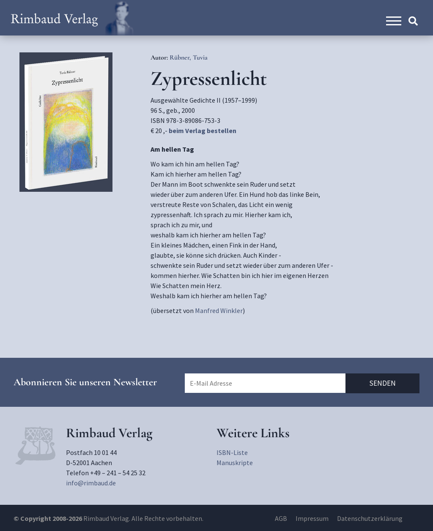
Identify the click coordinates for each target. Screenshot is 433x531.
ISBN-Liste (232, 452)
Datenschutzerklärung (370, 518)
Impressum (312, 518)
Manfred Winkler (219, 310)
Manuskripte (234, 462)
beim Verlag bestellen (202, 130)
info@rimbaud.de (91, 483)
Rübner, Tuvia (189, 57)
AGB (281, 518)
